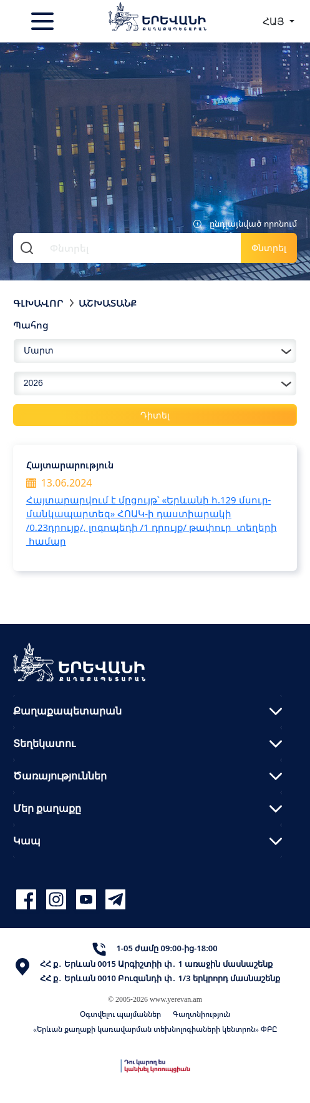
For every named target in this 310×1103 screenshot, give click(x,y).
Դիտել (155, 415)
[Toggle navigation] (43, 21)
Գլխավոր (38, 303)
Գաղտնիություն (201, 1014)
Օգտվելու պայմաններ (120, 1014)
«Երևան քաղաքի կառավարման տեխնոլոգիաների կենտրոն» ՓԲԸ (155, 1029)
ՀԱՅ (275, 21)
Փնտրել (268, 248)
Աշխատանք (108, 303)
